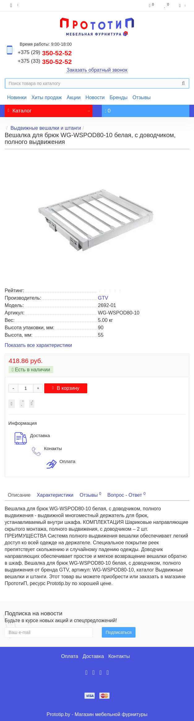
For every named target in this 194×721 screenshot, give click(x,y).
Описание (19, 495)
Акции (74, 97)
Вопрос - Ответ (126, 494)
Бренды (118, 97)
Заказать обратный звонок (97, 70)
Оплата (69, 656)
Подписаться (119, 632)
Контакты (119, 656)
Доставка (93, 656)
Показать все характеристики (38, 345)
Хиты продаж (47, 97)
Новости (95, 97)
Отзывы (141, 97)
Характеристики (55, 495)
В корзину (65, 388)
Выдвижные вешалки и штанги (46, 128)
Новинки (17, 97)
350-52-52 (45, 53)
